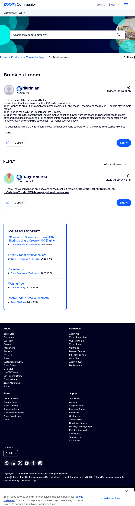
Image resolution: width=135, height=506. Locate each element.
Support (74, 393)
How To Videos (11, 372)
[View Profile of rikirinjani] (31, 88)
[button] (8, 142)
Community (14, 13)
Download (75, 328)
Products (16, 57)
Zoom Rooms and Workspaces (25, 244)
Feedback (74, 412)
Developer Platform (13, 375)
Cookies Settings (12, 480)
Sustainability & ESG (13, 361)
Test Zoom (74, 398)
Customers (9, 337)
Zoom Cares (10, 365)
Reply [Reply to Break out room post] (124, 143)
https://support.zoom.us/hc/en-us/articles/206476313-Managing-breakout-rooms (60, 190)
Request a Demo (12, 409)
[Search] (67, 34)
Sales (7, 393)
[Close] (127, 491)
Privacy (14, 477)
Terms (6, 477)
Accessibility (75, 419)
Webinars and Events (14, 412)
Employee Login (29, 480)
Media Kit (8, 368)
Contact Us (74, 416)
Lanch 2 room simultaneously (27, 255)
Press (6, 358)
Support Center (76, 405)
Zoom (3, 57)
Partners (8, 351)
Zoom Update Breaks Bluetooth (28, 298)
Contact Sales (10, 402)
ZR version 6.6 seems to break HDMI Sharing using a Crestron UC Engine (31, 238)
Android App (75, 358)
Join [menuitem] (101, 4)
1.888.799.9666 (11, 398)
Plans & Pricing (11, 405)
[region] (67, 496)
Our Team (8, 340)
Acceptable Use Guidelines (46, 477)
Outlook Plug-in (76, 340)
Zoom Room (16, 269)
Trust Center (26, 477)
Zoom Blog (9, 333)
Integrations (9, 347)
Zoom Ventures (11, 379)
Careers (7, 344)
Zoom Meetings (35, 57)
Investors (8, 354)
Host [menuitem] (114, 4)
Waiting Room (17, 283)
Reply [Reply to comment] (124, 203)
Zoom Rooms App (78, 337)
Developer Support (78, 423)
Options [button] (128, 57)
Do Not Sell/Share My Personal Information (104, 477)
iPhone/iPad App (77, 354)
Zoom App (74, 333)
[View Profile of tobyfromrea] (34, 176)
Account (73, 402)
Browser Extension (78, 351)
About (7, 328)
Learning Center (77, 409)
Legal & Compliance (71, 477)
